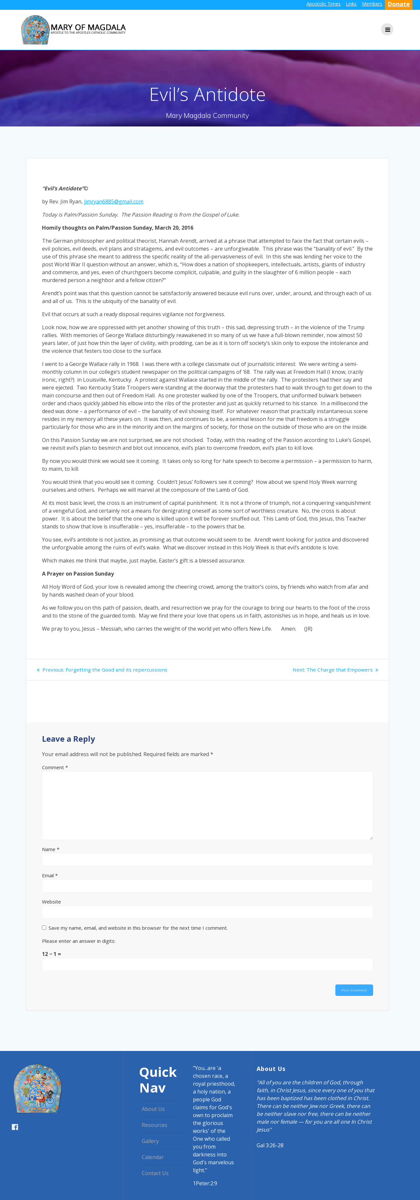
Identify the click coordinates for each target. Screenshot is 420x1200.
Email (50, 875)
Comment (55, 767)
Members (372, 4)
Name (50, 849)
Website (51, 901)
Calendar (153, 1157)
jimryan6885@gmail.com (113, 201)
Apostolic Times (323, 4)
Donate (399, 4)
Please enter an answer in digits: (79, 941)
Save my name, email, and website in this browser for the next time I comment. (138, 927)
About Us (153, 1109)
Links (351, 4)
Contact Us (155, 1173)
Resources (154, 1125)
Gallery (150, 1141)
